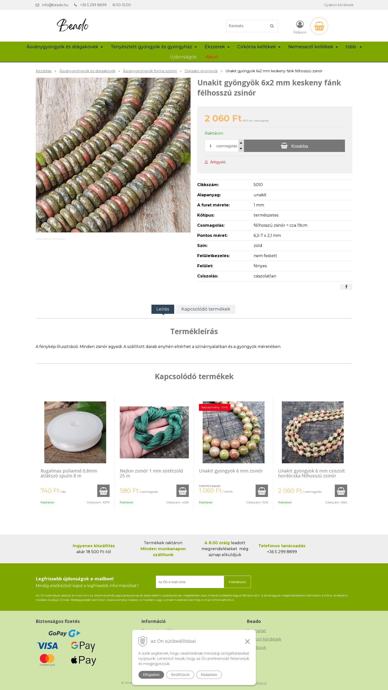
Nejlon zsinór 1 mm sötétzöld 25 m (151, 473)
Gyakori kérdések (339, 5)
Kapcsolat (256, 630)
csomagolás (226, 146)
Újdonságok (183, 57)
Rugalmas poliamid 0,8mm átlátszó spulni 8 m (69, 473)
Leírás (162, 309)
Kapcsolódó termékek (205, 309)
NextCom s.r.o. (256, 683)
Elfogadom (151, 675)
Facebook (256, 647)
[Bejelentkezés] (299, 27)
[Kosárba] (294, 146)
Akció (212, 57)
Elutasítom (209, 675)
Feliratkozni (237, 582)
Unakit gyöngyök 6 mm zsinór (231, 471)
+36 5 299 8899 (93, 5)
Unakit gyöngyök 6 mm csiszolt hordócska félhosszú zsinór (311, 473)
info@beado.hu (55, 5)
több (354, 46)
